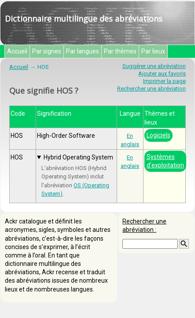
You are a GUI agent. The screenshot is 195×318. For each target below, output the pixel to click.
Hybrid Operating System (78, 157)
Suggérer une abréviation (154, 66)
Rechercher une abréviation (151, 88)
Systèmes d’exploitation (165, 161)
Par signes (46, 51)
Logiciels (158, 135)
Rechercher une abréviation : (144, 225)
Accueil (17, 51)
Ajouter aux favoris (162, 73)
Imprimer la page (164, 81)
